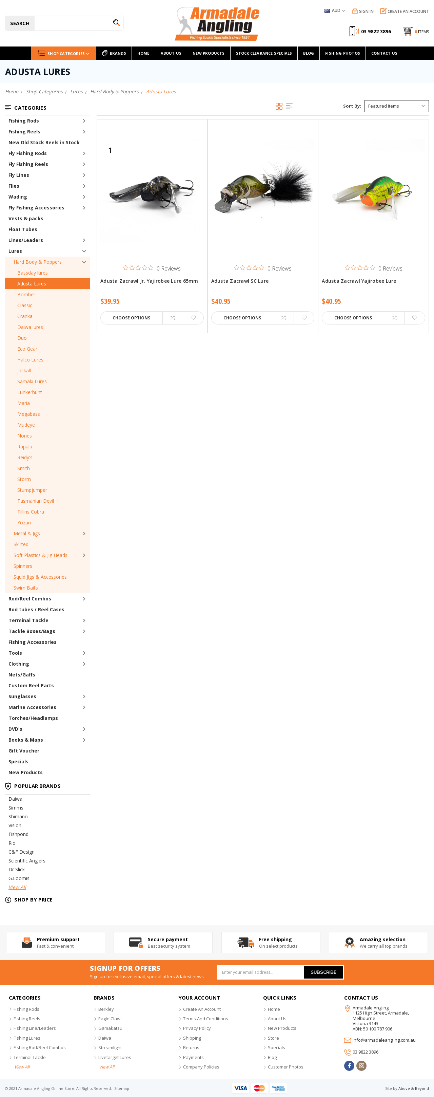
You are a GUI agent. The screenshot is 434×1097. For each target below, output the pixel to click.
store (273, 1038)
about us (277, 1019)
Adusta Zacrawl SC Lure (240, 281)
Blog (308, 53)
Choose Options (131, 318)
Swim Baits (26, 587)
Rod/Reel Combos (29, 598)
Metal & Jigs (27, 533)
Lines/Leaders (25, 240)
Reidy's (25, 457)
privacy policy (197, 1028)
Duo (22, 338)
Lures (15, 251)
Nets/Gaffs (21, 674)
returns (191, 1047)
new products (208, 53)
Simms (15, 807)
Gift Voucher (23, 750)
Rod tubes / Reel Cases (36, 609)
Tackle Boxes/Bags (31, 631)
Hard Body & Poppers (38, 262)
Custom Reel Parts (31, 685)
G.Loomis (18, 878)
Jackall (24, 370)
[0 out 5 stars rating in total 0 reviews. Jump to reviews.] (152, 268)
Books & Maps (25, 740)
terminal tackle (30, 1057)
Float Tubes (22, 229)
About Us (171, 53)
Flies (13, 186)
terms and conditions (205, 1019)
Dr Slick (16, 869)
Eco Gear (27, 349)
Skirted (21, 544)
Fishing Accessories (32, 642)
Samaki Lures (32, 381)
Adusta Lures (31, 283)
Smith (23, 468)
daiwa (104, 1038)
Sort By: (352, 106)
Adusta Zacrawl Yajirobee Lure (359, 281)
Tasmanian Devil (35, 501)
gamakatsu (110, 1028)
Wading (17, 196)
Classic (24, 305)
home (143, 53)
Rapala (24, 446)
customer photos (285, 1067)
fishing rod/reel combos (40, 1047)
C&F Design (21, 852)
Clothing (18, 664)
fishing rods (26, 1009)
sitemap (121, 1088)
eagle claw (109, 1019)
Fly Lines (18, 175)
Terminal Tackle (28, 620)
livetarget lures (114, 1057)
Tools (15, 653)
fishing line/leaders (35, 1028)
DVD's (15, 729)
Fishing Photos (342, 53)
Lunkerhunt (29, 392)
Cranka (25, 316)
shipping (192, 1038)
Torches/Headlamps (33, 718)
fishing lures (27, 1038)
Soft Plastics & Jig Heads (40, 555)
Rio (12, 843)
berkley (106, 1009)
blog (272, 1057)
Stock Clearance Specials (264, 53)
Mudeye (26, 425)
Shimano (18, 816)
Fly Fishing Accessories (36, 207)
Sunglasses (22, 696)
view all (21, 1067)
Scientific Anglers (26, 860)
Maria (23, 403)
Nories (24, 435)
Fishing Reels (24, 131)
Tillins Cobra (30, 511)
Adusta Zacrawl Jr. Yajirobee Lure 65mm (149, 281)
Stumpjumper (32, 490)
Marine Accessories (32, 707)
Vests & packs (25, 218)
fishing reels (27, 1019)
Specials (18, 761)
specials (276, 1047)
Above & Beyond (413, 1088)
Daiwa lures (30, 327)
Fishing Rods (23, 120)
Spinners (23, 566)
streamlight (110, 1047)
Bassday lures (32, 272)
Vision (14, 825)
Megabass (28, 414)
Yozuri (24, 522)
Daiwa (15, 799)
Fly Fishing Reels (28, 164)
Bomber (26, 294)
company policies (201, 1067)
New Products (25, 772)
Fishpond (18, 834)
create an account (202, 1009)
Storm (24, 479)
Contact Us (384, 53)
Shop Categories (63, 53)
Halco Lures (30, 359)
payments (193, 1057)
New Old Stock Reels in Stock (44, 142)
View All (17, 887)
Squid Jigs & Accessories (40, 577)
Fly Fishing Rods (27, 153)
